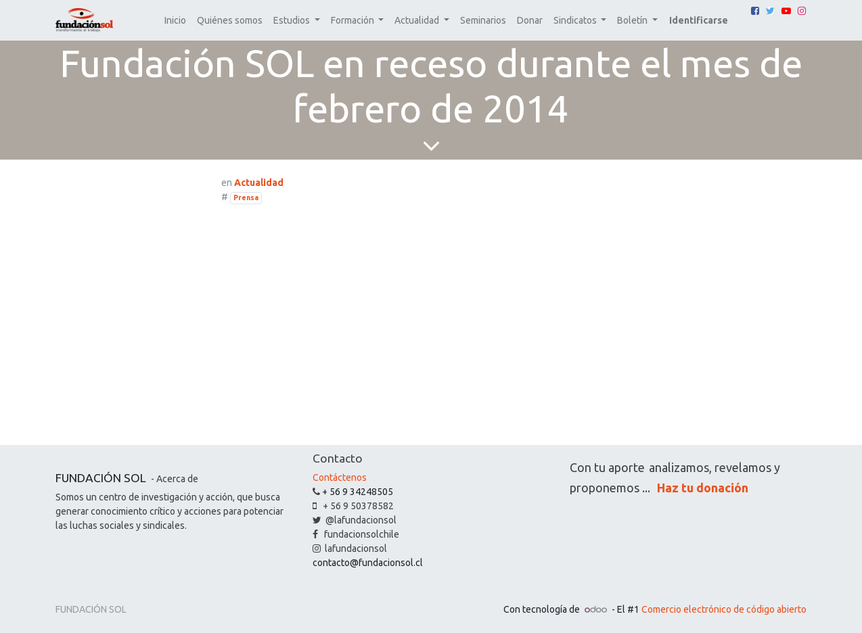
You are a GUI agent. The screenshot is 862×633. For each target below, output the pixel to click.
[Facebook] (755, 10)
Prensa (245, 197)
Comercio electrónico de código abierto (724, 609)
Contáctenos (340, 477)
